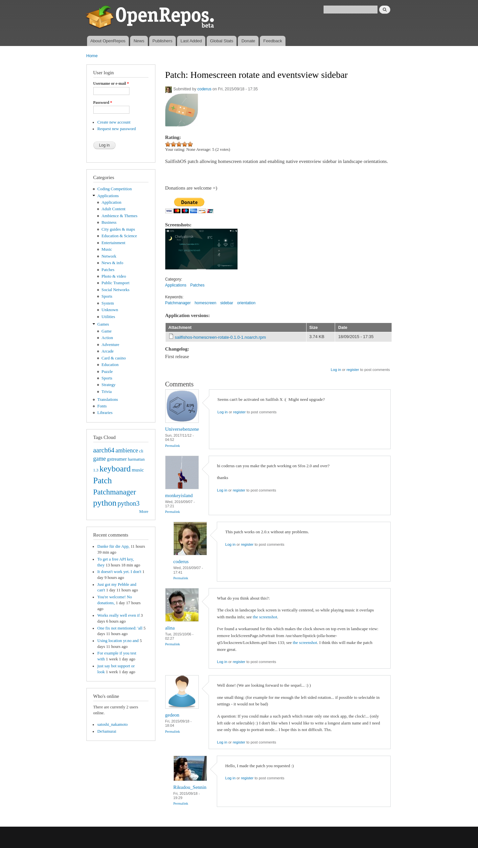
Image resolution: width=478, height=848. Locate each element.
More (143, 511)
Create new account (113, 122)
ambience (126, 450)
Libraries (104, 412)
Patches (108, 269)
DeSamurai (106, 731)
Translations (107, 399)
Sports (107, 296)
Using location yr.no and (118, 640)
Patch (102, 480)
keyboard (115, 468)
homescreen (205, 303)
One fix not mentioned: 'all (119, 628)
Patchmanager (114, 492)
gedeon (172, 715)
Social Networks (115, 289)
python (105, 503)
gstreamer (117, 459)
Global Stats (221, 40)
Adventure (110, 344)
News (139, 40)
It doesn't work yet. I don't (119, 571)
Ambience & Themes (119, 216)
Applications (108, 196)
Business (109, 222)
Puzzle (107, 371)
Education (110, 364)
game (99, 458)
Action (107, 337)
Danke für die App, (113, 546)
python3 (129, 503)
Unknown (110, 310)
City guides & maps (118, 229)
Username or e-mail (111, 83)
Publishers (162, 40)
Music (107, 249)
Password (102, 102)
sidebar (226, 303)
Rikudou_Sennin (190, 787)
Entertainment (113, 243)
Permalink (172, 445)
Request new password (116, 128)
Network (109, 256)
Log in (336, 370)
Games (103, 324)
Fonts (101, 406)
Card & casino (114, 358)
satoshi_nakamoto (112, 724)
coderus (204, 89)
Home (92, 55)
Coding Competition (114, 189)
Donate (248, 40)
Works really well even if (118, 615)
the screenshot (265, 616)
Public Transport (115, 283)
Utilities (108, 316)
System (108, 303)
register (353, 370)
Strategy (109, 384)
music (138, 469)
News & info (112, 263)
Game (107, 331)
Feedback (272, 40)
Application (111, 202)
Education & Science (119, 236)
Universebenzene (182, 429)
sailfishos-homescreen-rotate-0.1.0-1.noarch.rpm (220, 337)
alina (170, 627)
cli (141, 451)
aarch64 (104, 450)
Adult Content (113, 209)
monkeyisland (179, 495)
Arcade (108, 351)
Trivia (107, 391)
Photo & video (114, 276)
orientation (246, 303)
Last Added (191, 40)
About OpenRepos (107, 40)
